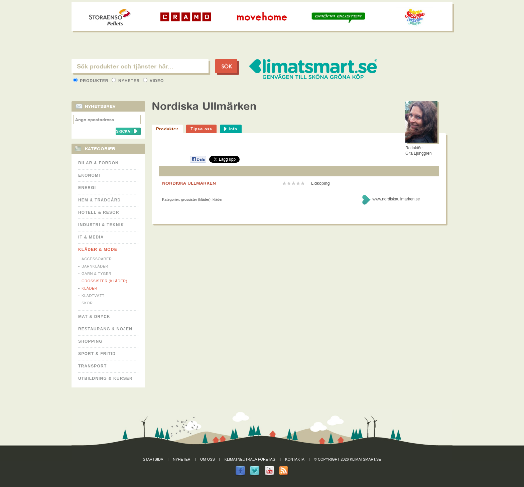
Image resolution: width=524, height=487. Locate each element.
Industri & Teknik (101, 224)
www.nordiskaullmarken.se (396, 199)
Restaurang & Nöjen (105, 329)
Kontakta (294, 459)
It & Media (91, 237)
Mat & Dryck (94, 316)
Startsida (153, 459)
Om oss (207, 459)
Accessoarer (97, 259)
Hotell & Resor (98, 212)
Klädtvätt (93, 296)
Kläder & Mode (97, 249)
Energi (87, 187)
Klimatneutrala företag (250, 459)
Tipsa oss (201, 128)
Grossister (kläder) (104, 281)
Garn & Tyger (97, 274)
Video (153, 80)
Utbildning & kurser (105, 378)
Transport (92, 366)
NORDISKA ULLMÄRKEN (189, 183)
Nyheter (126, 80)
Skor (87, 303)
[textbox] (140, 66)
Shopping (90, 341)
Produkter (91, 80)
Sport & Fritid (97, 353)
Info (233, 128)
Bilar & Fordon (98, 163)
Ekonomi (89, 175)
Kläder (89, 288)
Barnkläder (95, 266)
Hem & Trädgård (99, 200)
